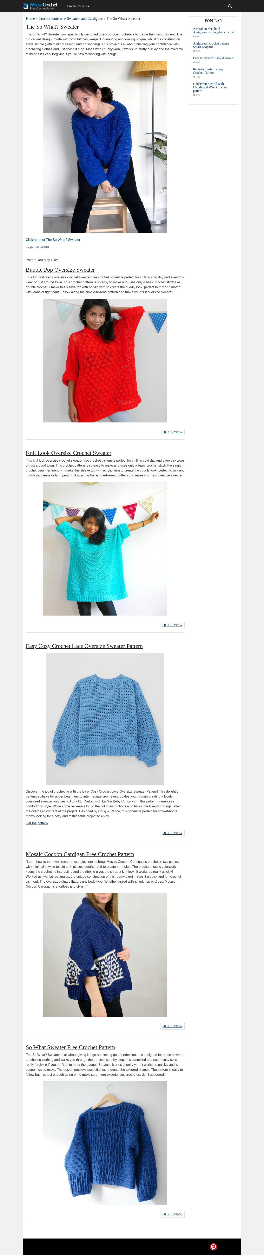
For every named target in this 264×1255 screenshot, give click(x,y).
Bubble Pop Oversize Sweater (60, 269)
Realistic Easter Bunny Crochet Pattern (208, 70)
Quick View (172, 432)
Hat (37, 246)
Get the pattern (37, 823)
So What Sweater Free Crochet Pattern (70, 1047)
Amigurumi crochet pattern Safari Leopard (211, 45)
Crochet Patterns (78, 6)
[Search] (230, 6)
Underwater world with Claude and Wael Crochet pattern (210, 87)
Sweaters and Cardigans (85, 18)
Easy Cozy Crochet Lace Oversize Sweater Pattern (84, 646)
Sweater (44, 246)
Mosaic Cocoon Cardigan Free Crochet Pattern (80, 854)
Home (30, 18)
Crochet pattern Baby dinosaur (213, 58)
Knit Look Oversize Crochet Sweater (68, 453)
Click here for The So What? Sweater (53, 240)
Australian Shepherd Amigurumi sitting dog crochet (213, 30)
